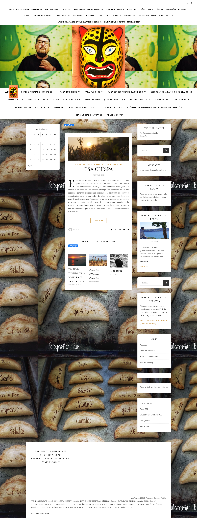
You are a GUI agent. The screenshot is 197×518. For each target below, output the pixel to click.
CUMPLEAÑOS (128, 504)
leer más (98, 220)
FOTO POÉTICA (140, 9)
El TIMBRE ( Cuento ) (109, 501)
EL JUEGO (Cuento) (37, 504)
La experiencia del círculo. (145, 16)
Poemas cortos (166, 16)
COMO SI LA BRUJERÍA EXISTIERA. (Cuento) (63, 501)
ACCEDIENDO (117, 270)
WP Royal (45, 513)
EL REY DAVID (123, 501)
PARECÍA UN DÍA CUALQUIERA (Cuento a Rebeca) (90, 504)
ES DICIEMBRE (89, 16)
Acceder (143, 345)
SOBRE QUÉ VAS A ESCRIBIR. (176, 9)
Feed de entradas (147, 350)
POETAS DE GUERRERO (94, 164)
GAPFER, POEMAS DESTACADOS (29, 9)
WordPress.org (146, 362)
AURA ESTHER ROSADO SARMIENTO (88, 9)
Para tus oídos (51, 9)
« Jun (30, 165)
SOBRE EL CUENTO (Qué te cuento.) (39, 16)
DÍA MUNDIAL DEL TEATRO (115, 22)
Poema (78, 164)
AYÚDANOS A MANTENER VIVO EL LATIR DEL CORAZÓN (80, 22)
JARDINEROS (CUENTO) (39, 501)
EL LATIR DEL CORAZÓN (143, 504)
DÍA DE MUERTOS (63, 16)
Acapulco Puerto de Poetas (109, 16)
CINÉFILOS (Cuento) (136, 501)
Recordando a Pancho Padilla (119, 9)
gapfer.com (77, 16)
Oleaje (95, 507)
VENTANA (127, 16)
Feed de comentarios (149, 356)
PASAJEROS (145, 420)
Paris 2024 (144, 409)
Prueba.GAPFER (133, 22)
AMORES (144, 266)
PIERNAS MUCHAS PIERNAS (94, 273)
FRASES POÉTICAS (155, 9)
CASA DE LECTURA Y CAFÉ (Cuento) (58, 504)
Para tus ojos (66, 9)
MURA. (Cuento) (150, 501)
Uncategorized (114, 164)
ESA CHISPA (98, 168)
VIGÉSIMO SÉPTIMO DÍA (151, 414)
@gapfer (143, 136)
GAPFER (76, 229)
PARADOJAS (145, 426)
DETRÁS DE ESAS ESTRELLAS (90, 501)
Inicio (12, 9)
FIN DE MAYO (146, 403)
